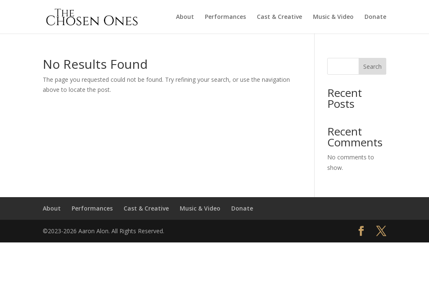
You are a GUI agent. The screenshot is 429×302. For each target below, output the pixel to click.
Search (372, 66)
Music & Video (333, 17)
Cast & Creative (279, 17)
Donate (375, 17)
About (185, 17)
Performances (225, 17)
